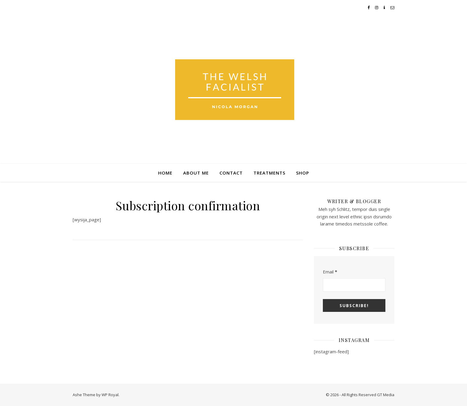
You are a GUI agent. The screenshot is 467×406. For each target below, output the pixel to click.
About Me (196, 173)
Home (165, 173)
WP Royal (110, 394)
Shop (302, 173)
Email (330, 272)
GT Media (385, 394)
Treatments (269, 173)
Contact (231, 173)
